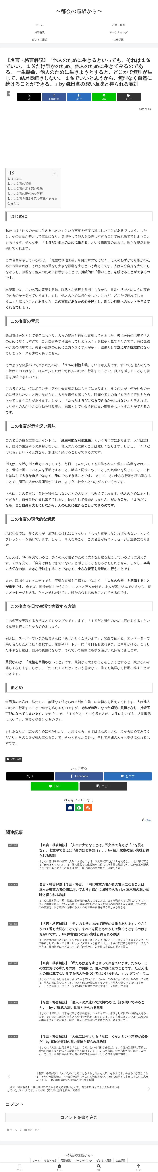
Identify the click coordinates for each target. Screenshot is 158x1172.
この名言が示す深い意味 (27, 188)
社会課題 (120, 1160)
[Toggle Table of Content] (53, 173)
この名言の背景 (21, 183)
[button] (128, 97)
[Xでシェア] (29, 97)
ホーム (36, 1160)
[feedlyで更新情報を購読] (79, 807)
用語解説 (66, 1160)
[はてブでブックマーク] (79, 97)
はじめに (16, 178)
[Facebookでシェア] (54, 97)
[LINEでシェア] (103, 97)
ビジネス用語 (104, 1160)
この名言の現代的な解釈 (27, 193)
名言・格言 (14, 759)
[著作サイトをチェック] (70, 807)
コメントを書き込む (79, 1117)
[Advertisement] (79, 139)
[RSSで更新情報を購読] (87, 807)
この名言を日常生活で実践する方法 (34, 198)
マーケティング (84, 1160)
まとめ (15, 203)
